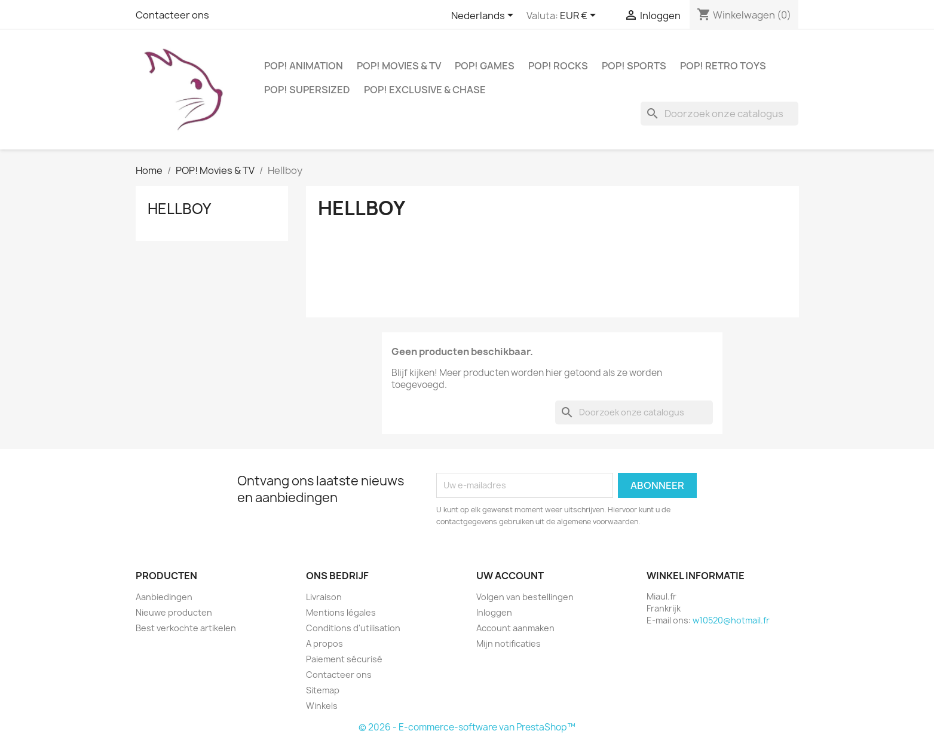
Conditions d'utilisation (353, 628)
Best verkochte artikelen (186, 628)
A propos (324, 643)
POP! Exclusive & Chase (425, 89)
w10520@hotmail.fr (731, 620)
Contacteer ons (172, 15)
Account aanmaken (515, 628)
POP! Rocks (558, 65)
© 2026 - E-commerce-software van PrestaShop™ (467, 727)
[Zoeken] (719, 114)
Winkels (322, 705)
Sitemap (322, 690)
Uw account (510, 575)
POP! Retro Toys (723, 65)
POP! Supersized (307, 89)
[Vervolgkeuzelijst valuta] (580, 16)
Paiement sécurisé (344, 659)
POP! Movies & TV (399, 65)
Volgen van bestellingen (525, 597)
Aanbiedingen (164, 597)
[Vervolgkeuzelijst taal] (484, 16)
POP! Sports (634, 65)
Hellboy (179, 208)
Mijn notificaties (508, 643)
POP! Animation (303, 65)
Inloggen (494, 612)
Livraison (324, 597)
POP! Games (485, 65)
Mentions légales (341, 612)
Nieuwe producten (174, 612)
